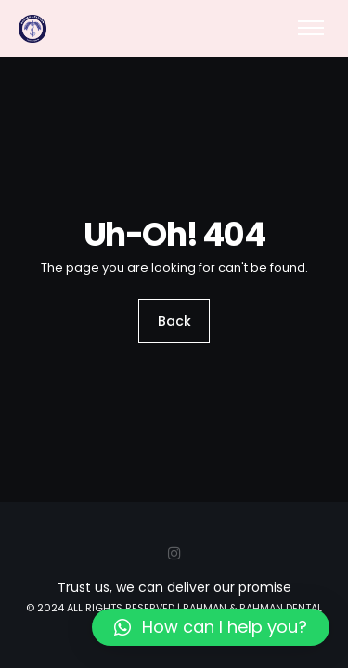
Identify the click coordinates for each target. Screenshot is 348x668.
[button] (210, 627)
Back (174, 321)
